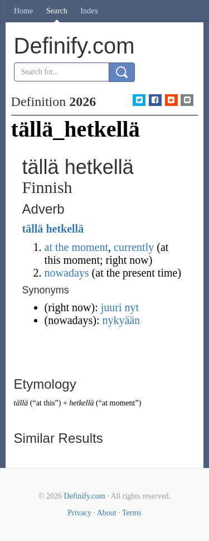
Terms (132, 513)
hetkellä (65, 229)
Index (89, 11)
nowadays (67, 273)
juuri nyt (120, 307)
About (106, 513)
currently (134, 247)
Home (23, 11)
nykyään (121, 320)
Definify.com (84, 496)
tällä (32, 229)
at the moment (76, 247)
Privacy (79, 513)
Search (56, 11)
